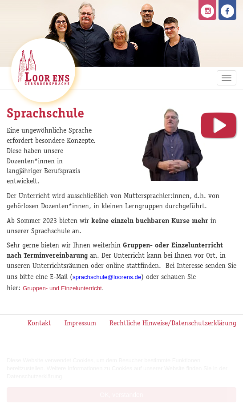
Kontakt (39, 324)
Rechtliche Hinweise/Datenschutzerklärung (172, 324)
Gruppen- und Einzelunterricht (62, 288)
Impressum (80, 324)
